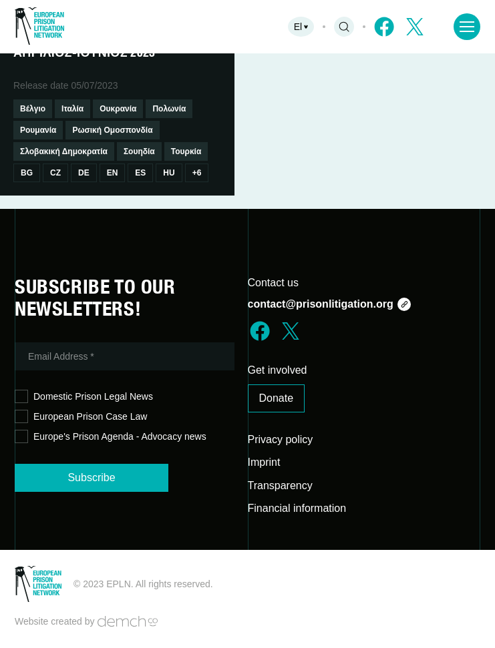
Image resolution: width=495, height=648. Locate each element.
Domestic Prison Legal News (84, 396)
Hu (168, 173)
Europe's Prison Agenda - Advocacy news (110, 436)
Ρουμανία (38, 130)
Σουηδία (139, 151)
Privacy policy (280, 439)
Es (140, 173)
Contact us (273, 282)
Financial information (297, 508)
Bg (27, 173)
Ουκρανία (118, 108)
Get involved (277, 370)
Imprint (264, 462)
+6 (197, 173)
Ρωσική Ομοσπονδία (112, 130)
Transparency (280, 485)
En (112, 173)
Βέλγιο (32, 108)
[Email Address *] (124, 356)
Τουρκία (186, 151)
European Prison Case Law (81, 416)
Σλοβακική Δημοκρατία (64, 151)
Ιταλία (72, 108)
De (84, 173)
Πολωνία (169, 108)
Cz (55, 173)
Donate (276, 398)
